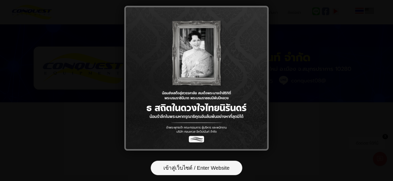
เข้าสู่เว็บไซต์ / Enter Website (196, 168)
